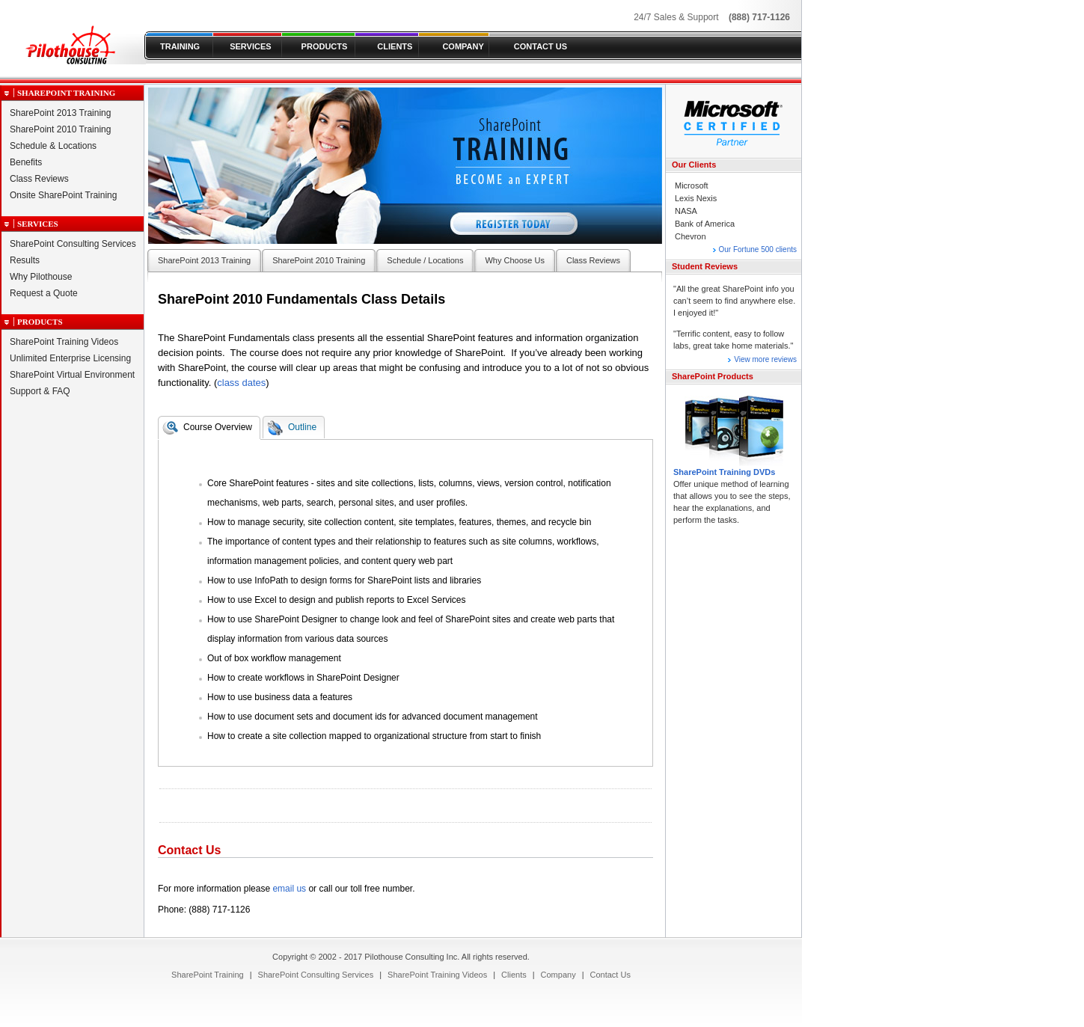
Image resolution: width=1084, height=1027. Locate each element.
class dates (241, 382)
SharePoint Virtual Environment (72, 375)
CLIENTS (394, 46)
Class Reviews (39, 179)
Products (40, 321)
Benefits (26, 162)
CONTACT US (540, 46)
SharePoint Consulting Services (73, 244)
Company (558, 974)
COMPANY (462, 46)
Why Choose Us (514, 260)
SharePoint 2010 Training (60, 129)
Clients (514, 974)
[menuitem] (207, 974)
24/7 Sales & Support (676, 17)
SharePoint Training (66, 92)
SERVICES (250, 46)
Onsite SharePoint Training (63, 195)
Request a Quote (44, 293)
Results (25, 260)
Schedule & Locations (53, 146)
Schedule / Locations (425, 260)
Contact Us (610, 974)
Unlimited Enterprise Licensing (70, 358)
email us (289, 888)
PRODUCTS (324, 46)
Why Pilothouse (41, 277)
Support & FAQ (40, 391)
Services (37, 223)
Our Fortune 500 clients (758, 249)
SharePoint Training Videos (64, 342)
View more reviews (765, 359)
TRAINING (180, 46)
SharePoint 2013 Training (60, 113)
